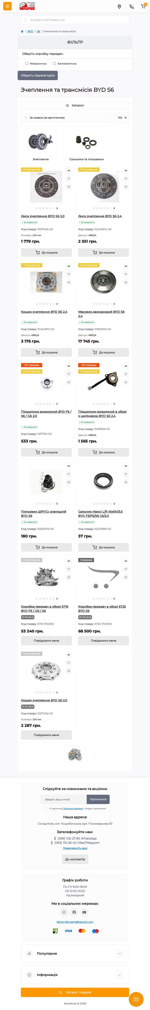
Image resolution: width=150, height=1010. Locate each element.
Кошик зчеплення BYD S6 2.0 (44, 700)
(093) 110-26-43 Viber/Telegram (77, 843)
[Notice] (46, 640)
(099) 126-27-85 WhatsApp (77, 838)
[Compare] (68, 187)
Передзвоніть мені (75, 848)
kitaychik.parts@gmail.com (75, 921)
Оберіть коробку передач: (42, 54)
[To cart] (46, 252)
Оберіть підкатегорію (38, 75)
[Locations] (119, 6)
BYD (30, 31)
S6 (38, 31)
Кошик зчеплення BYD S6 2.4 (44, 312)
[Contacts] (131, 6)
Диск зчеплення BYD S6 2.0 (42, 216)
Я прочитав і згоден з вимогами (78, 808)
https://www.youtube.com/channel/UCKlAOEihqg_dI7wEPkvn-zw (84, 912)
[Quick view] (68, 170)
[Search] (25, 20)
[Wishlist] (68, 179)
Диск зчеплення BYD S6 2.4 (100, 216)
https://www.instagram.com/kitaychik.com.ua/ (63, 912)
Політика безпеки (73, 808)
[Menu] (7, 6)
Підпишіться (98, 799)
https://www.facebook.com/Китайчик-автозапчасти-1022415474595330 (74, 912)
